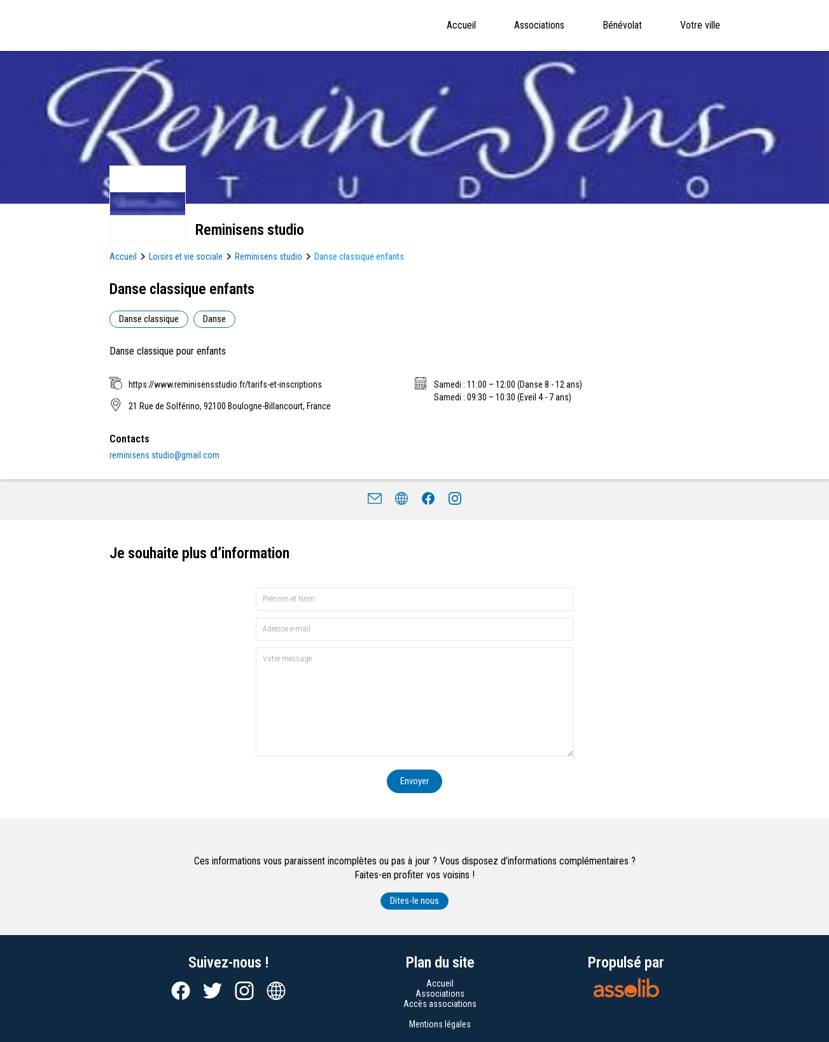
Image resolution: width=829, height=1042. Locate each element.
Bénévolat (622, 25)
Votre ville (700, 25)
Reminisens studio (268, 256)
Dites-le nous (414, 900)
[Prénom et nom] (415, 599)
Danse (214, 319)
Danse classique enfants (359, 256)
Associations (539, 25)
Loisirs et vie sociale (186, 256)
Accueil (461, 25)
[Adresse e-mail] (415, 629)
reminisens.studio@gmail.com (164, 455)
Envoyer (414, 781)
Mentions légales (440, 1024)
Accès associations (440, 1004)
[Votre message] (415, 701)
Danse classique (149, 319)
